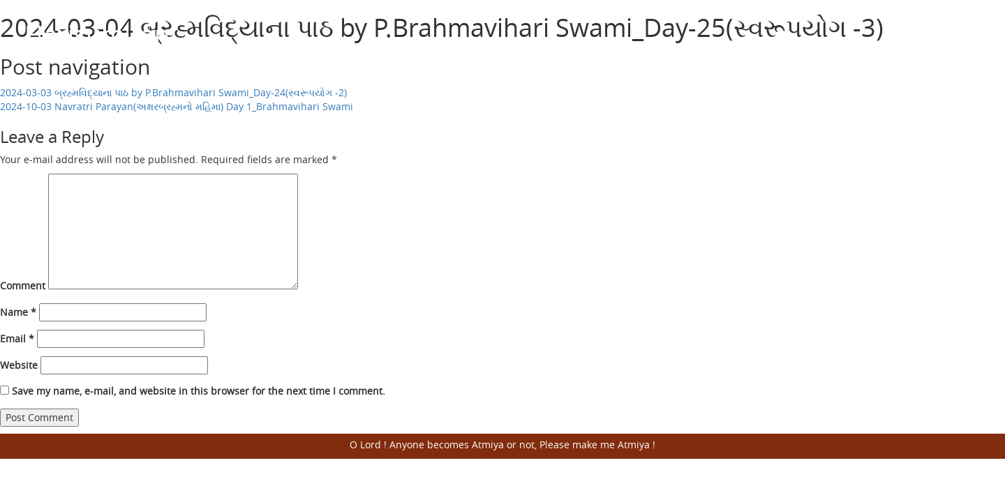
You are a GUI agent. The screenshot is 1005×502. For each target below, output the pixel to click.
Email (17, 338)
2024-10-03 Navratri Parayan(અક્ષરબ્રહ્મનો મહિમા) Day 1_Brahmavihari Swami (176, 106)
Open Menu (963, 34)
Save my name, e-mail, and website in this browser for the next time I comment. (198, 390)
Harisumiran (97, 34)
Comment (22, 285)
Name (18, 312)
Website (19, 365)
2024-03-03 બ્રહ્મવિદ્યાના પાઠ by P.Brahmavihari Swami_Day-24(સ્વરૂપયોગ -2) (173, 92)
